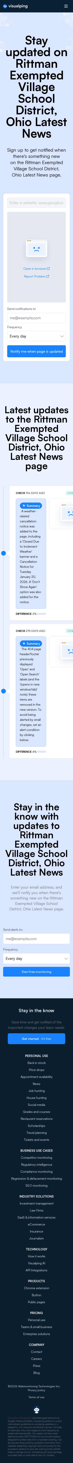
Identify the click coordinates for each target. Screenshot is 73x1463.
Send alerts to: (13, 930)
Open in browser (36, 268)
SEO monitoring (36, 1185)
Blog (36, 1373)
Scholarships (36, 1126)
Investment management (37, 1203)
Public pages (36, 1302)
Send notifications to (21, 309)
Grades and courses (36, 1112)
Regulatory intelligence (36, 1164)
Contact (36, 1352)
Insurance (36, 1231)
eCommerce (36, 1224)
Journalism (36, 1238)
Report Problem (36, 276)
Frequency (14, 327)
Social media (36, 1105)
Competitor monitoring (36, 1157)
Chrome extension (36, 1288)
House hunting (36, 1098)
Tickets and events (36, 1140)
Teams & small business (36, 1327)
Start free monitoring (36, 972)
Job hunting (36, 1091)
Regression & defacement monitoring (36, 1178)
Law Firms (36, 1210)
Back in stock (36, 1063)
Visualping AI (36, 1263)
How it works (36, 1256)
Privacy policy (36, 1390)
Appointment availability (37, 1077)
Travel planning (36, 1133)
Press (36, 1366)
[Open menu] (66, 6)
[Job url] (36, 202)
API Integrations (36, 1270)
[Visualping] (15, 6)
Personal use (36, 1320)
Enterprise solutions (36, 1334)
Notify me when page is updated (36, 351)
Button (36, 1295)
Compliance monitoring (36, 1171)
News (36, 1084)
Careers (36, 1359)
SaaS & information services (36, 1217)
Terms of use (36, 1397)
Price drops (36, 1070)
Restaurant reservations (37, 1119)
